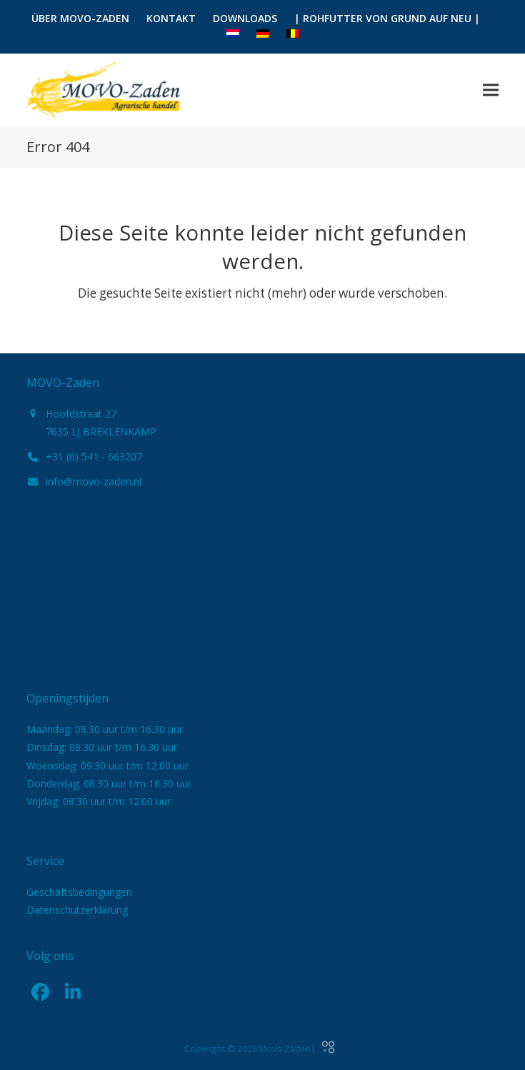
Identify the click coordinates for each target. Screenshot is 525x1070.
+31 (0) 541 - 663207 (94, 456)
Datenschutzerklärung (77, 910)
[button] (491, 90)
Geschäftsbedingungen (79, 892)
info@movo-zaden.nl (93, 481)
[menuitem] (232, 34)
